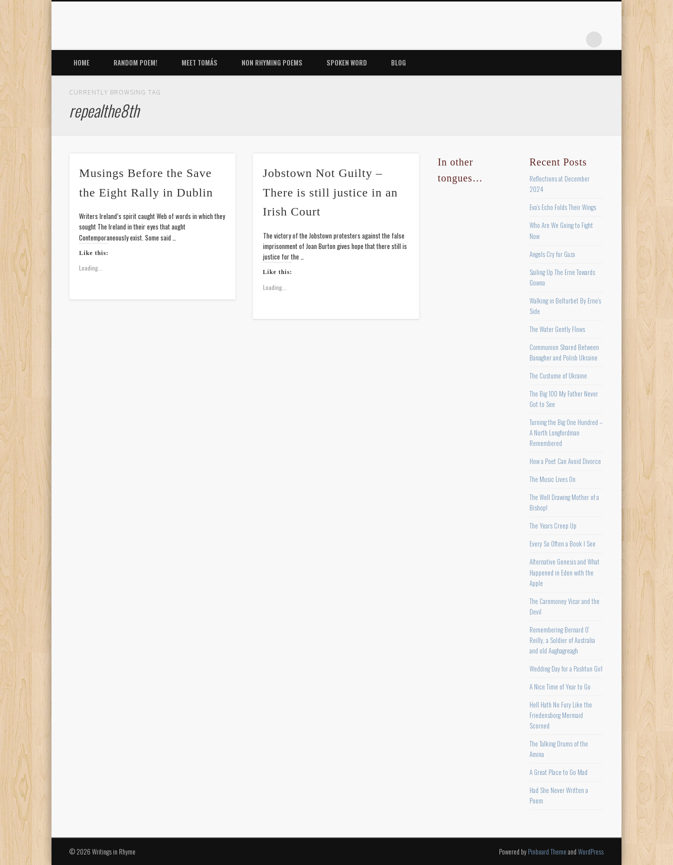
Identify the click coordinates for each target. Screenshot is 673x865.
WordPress (591, 851)
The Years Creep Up (553, 525)
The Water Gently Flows (557, 329)
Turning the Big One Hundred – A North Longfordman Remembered (566, 432)
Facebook (492, 40)
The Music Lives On (553, 479)
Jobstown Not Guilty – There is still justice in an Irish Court (330, 192)
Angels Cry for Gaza (552, 254)
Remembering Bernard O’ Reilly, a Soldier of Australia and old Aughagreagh (562, 640)
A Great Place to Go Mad (559, 772)
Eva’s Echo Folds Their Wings (563, 207)
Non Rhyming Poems (272, 63)
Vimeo (553, 40)
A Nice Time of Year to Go (560, 687)
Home (82, 63)
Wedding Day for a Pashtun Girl (566, 669)
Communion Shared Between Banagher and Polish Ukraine (564, 352)
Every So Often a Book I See (563, 543)
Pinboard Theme (547, 851)
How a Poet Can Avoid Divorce (565, 461)
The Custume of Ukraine (558, 375)
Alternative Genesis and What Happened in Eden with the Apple (565, 572)
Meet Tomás (200, 63)
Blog (398, 63)
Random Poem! (136, 63)
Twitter (512, 40)
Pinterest (532, 40)
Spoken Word (346, 63)
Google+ (574, 40)
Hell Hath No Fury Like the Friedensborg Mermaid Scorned (561, 715)
